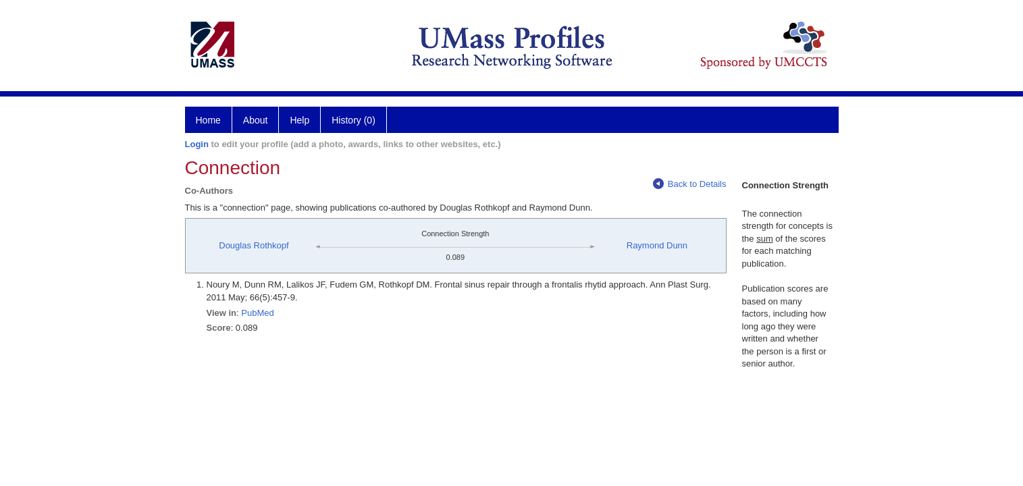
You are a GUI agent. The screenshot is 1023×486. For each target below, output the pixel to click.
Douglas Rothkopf (253, 245)
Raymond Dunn (657, 245)
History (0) (353, 120)
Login (197, 144)
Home (208, 120)
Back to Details (690, 184)
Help (299, 120)
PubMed (257, 313)
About (255, 120)
